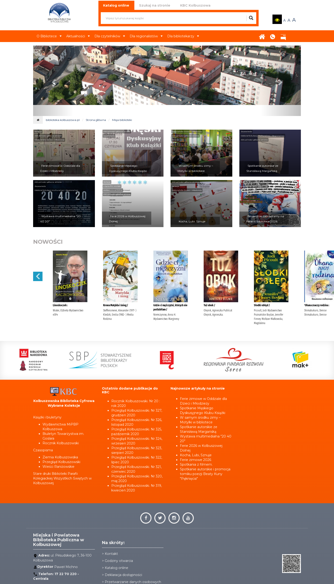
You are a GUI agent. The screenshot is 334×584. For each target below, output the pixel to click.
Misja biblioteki (122, 120)
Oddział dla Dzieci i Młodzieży (49, 140)
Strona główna (262, 35)
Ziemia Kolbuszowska (60, 457)
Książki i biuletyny (47, 417)
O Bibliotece (49, 36)
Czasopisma (43, 450)
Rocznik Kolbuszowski (61, 443)
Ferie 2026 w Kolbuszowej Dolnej (127, 218)
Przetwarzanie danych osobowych (133, 582)
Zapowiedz (109, 136)
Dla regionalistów (146, 36)
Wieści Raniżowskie (58, 466)
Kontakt (272, 35)
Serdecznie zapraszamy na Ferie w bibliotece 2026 (265, 218)
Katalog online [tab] (116, 5)
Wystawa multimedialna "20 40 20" (60, 218)
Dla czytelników (109, 36)
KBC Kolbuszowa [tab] (195, 5)
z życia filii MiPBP (112, 186)
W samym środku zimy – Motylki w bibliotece (195, 168)
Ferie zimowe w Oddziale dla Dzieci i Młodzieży (60, 168)
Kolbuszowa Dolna (112, 190)
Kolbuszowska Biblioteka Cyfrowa (63, 401)
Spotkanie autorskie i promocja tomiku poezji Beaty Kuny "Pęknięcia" (205, 474)
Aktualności (78, 36)
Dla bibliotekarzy (183, 36)
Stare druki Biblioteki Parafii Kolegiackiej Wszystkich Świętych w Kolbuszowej (62, 478)
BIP (283, 35)
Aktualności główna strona (48, 136)
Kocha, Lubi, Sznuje (192, 221)
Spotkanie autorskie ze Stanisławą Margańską (262, 168)
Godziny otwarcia (119, 561)
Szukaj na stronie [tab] (154, 5)
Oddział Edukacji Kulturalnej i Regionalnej (262, 136)
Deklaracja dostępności (123, 575)
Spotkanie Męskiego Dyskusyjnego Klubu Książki (128, 168)
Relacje (38, 131)
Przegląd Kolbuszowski (61, 462)
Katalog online (116, 568)
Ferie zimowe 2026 (195, 460)
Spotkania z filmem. (196, 464)
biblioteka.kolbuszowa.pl (63, 120)
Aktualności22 (292, 32)
